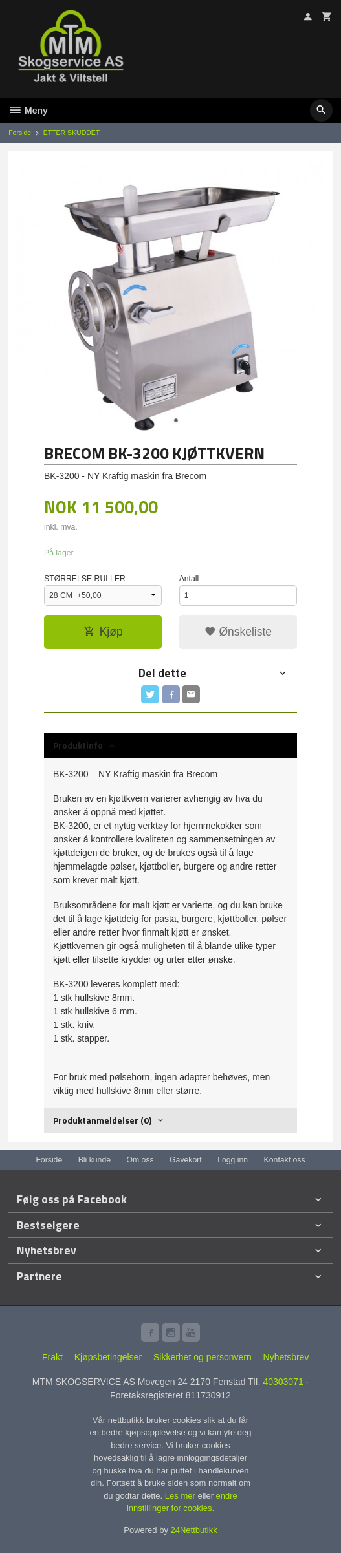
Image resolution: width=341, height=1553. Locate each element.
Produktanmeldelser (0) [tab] (102, 1120)
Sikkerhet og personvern (202, 1357)
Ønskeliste (238, 631)
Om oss (139, 1159)
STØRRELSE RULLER (85, 578)
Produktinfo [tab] (78, 745)
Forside (19, 132)
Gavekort (186, 1159)
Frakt (52, 1357)
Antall (189, 578)
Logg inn (232, 1159)
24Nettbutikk (194, 1530)
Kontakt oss (284, 1159)
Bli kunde (94, 1159)
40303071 (283, 1381)
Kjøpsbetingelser (108, 1357)
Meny (28, 110)
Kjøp (103, 631)
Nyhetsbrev (286, 1357)
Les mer (181, 1496)
